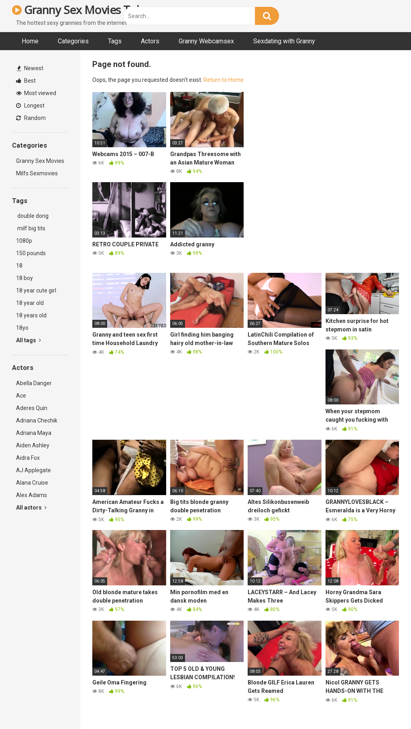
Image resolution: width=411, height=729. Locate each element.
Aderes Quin (31, 408)
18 (19, 265)
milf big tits (30, 228)
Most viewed (36, 93)
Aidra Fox (28, 458)
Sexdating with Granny (284, 41)
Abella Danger (34, 383)
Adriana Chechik (36, 420)
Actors (150, 41)
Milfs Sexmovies (37, 173)
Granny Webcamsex (206, 41)
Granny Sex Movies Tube (80, 9)
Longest (30, 105)
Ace (21, 395)
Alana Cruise (32, 482)
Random (31, 118)
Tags (115, 41)
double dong (32, 216)
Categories (73, 41)
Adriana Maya (33, 433)
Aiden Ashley (32, 445)
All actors (31, 507)
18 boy (24, 278)
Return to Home (223, 80)
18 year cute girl (36, 290)
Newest (30, 68)
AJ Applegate (33, 470)
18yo (22, 328)
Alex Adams (31, 495)
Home (30, 41)
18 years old (31, 315)
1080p (24, 241)
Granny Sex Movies (40, 161)
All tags (28, 340)
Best (26, 80)
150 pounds (31, 253)
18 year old (30, 303)
